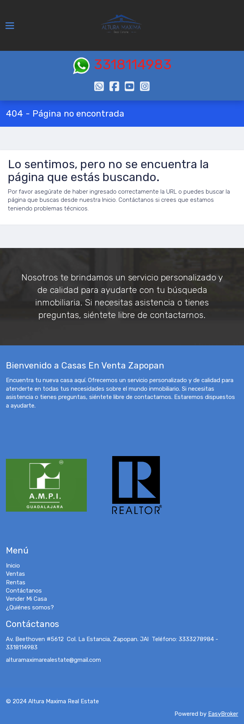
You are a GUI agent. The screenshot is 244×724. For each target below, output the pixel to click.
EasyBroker (223, 713)
